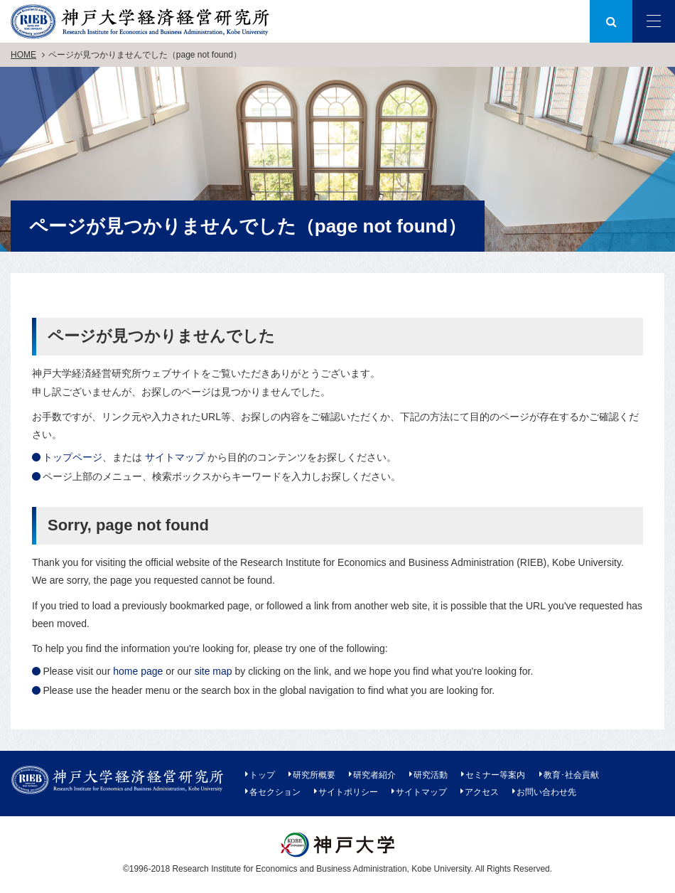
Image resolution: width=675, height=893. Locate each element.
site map (213, 671)
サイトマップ (175, 457)
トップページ (72, 457)
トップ (262, 775)
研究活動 (431, 775)
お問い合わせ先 (546, 792)
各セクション (275, 792)
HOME (23, 55)
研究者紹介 (374, 775)
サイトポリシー (348, 792)
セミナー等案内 (495, 775)
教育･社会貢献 (571, 775)
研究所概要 (314, 775)
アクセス (482, 792)
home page (138, 671)
